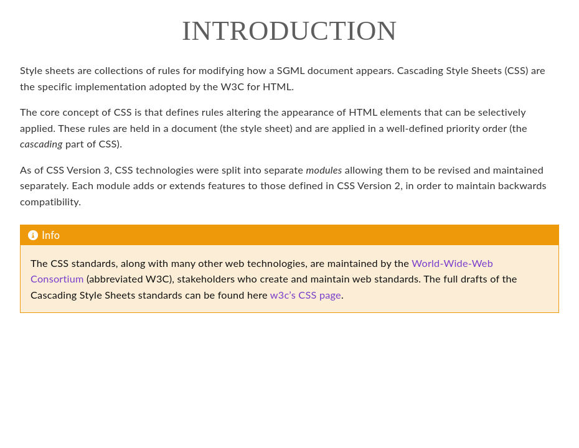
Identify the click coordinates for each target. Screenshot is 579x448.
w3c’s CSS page (305, 295)
